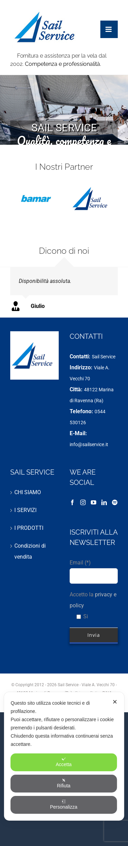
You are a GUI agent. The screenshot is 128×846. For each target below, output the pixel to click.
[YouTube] (93, 502)
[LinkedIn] (104, 502)
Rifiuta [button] (64, 783)
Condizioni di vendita (30, 551)
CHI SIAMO (27, 492)
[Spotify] (114, 502)
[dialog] (64, 756)
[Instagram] (83, 502)
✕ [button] (114, 702)
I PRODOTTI (28, 528)
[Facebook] (72, 502)
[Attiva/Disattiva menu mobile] (109, 22)
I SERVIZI (25, 510)
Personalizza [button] (63, 804)
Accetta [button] (64, 762)
